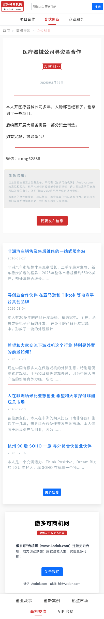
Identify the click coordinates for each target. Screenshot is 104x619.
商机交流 (38, 611)
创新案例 (52, 600)
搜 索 (98, 6)
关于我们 (52, 571)
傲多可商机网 (52, 523)
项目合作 (27, 19)
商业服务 (76, 19)
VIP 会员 (66, 611)
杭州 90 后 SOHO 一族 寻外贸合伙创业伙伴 (50, 446)
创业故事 (24, 600)
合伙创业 (52, 19)
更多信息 (52, 492)
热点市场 (80, 600)
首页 (6, 30)
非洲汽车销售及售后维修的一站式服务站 (46, 251)
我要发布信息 (52, 220)
